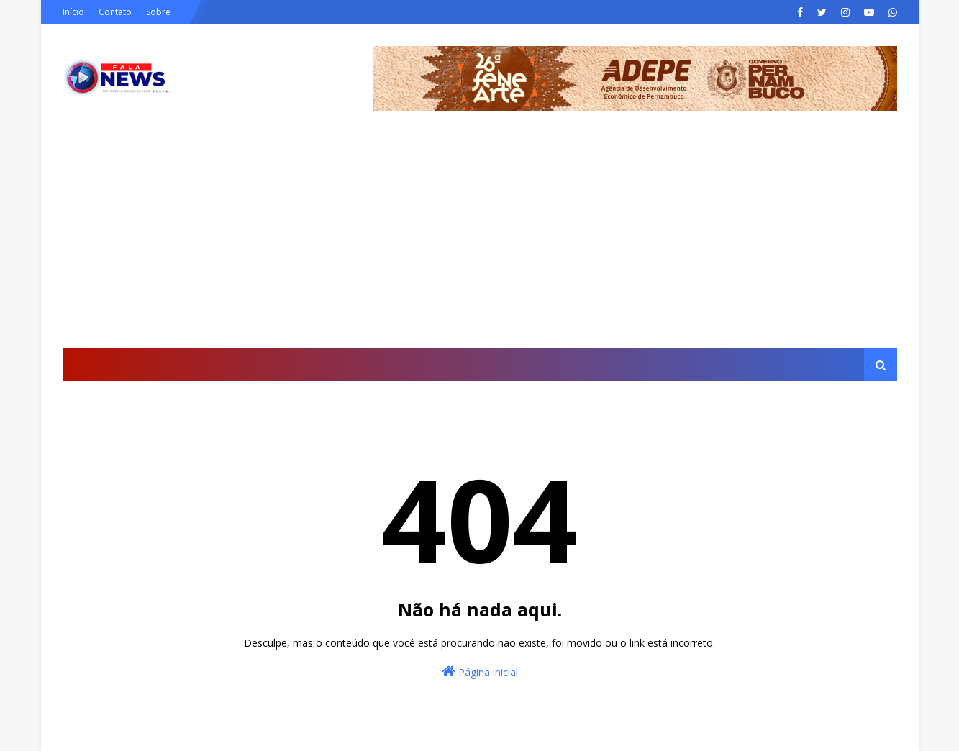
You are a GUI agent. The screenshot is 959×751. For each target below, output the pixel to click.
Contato (115, 12)
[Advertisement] (480, 240)
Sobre (158, 12)
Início (73, 12)
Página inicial (480, 671)
